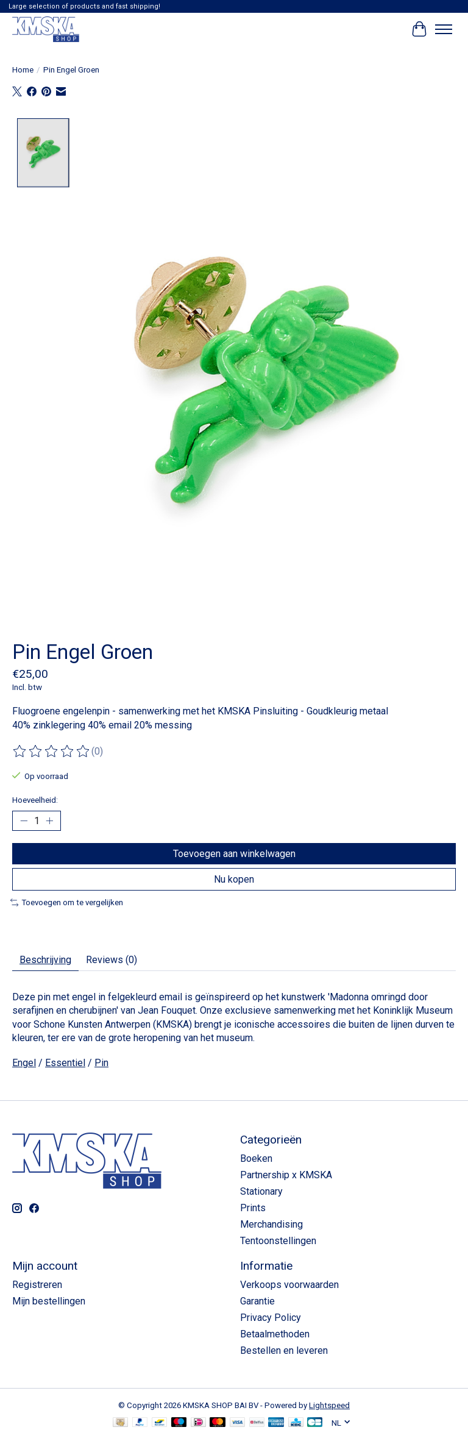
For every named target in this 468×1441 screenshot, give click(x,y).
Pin (101, 1063)
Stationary (261, 1191)
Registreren (37, 1284)
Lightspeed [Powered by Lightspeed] (329, 1405)
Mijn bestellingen (48, 1301)
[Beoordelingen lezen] (51, 751)
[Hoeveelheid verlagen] (24, 820)
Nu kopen (234, 879)
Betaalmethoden (275, 1334)
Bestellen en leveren (284, 1350)
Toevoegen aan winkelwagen (234, 853)
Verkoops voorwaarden (289, 1284)
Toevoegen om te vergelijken (66, 902)
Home (23, 69)
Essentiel (65, 1063)
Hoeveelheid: (35, 800)
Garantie (257, 1301)
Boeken (256, 1158)
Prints (253, 1208)
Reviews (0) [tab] (111, 960)
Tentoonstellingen (278, 1241)
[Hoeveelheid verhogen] (49, 820)
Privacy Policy (270, 1317)
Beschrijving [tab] (45, 960)
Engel (24, 1063)
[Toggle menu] (443, 29)
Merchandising (271, 1224)
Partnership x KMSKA (286, 1175)
